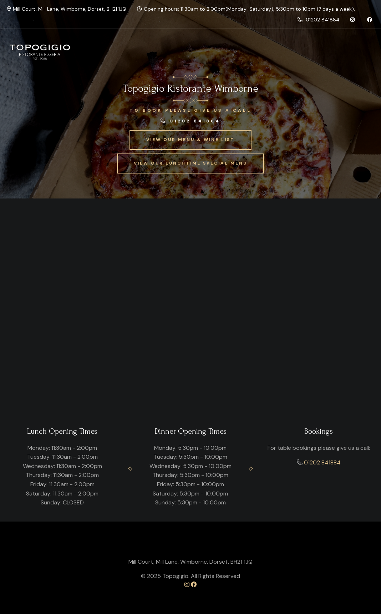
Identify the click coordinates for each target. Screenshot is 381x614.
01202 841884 (319, 19)
